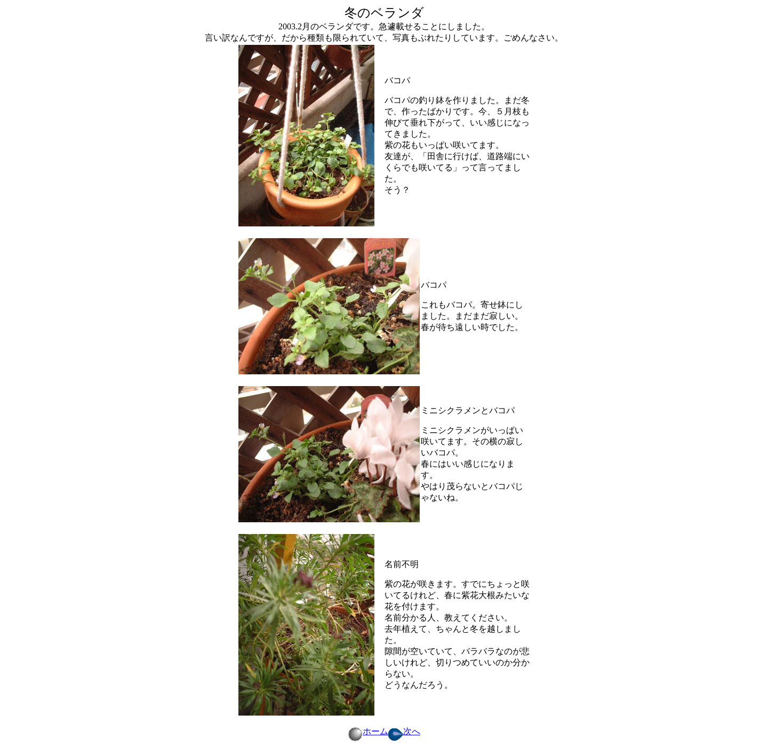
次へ (404, 731)
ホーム (368, 731)
